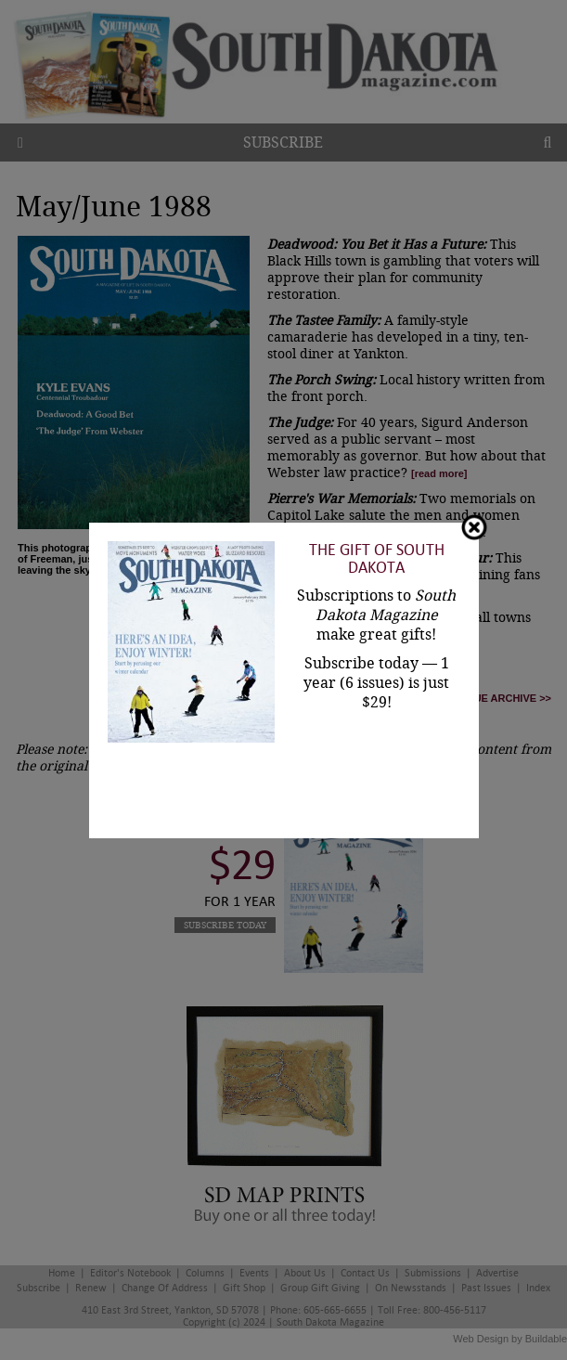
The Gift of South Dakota (377, 558)
